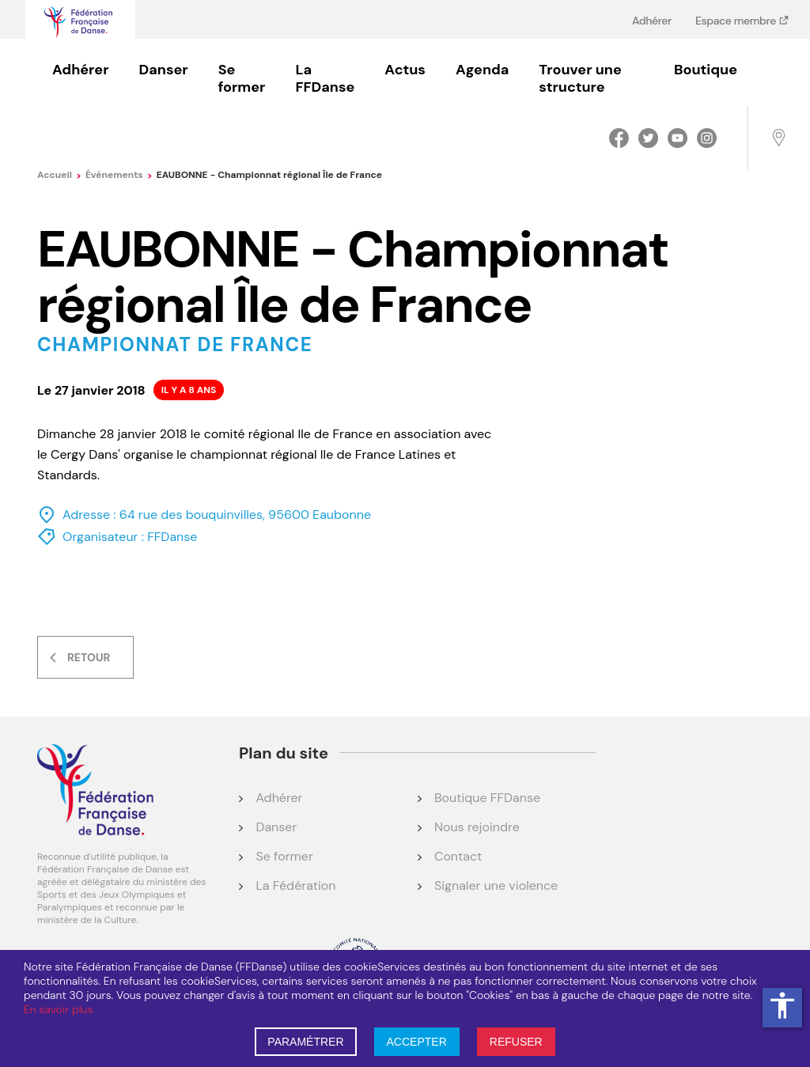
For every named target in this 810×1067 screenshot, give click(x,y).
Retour (88, 657)
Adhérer (652, 20)
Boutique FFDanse (487, 797)
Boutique (705, 69)
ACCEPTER (417, 1041)
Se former (242, 78)
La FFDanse (324, 78)
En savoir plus (58, 1009)
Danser (163, 69)
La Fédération (295, 885)
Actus (405, 69)
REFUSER (516, 1041)
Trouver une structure (580, 78)
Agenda (482, 69)
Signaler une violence (496, 885)
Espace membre (736, 20)
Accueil (59, 174)
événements (119, 174)
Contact (458, 856)
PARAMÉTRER (305, 1041)
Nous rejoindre (477, 827)
